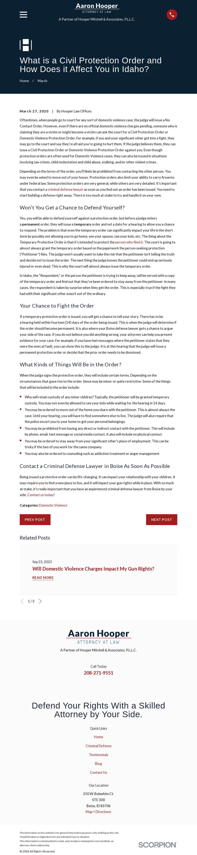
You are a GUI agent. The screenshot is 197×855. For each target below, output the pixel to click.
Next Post (161, 519)
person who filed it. (129, 242)
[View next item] (40, 601)
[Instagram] (93, 686)
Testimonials (98, 755)
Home (98, 737)
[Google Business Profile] (114, 686)
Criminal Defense (98, 746)
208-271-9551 (98, 673)
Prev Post (35, 519)
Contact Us (98, 772)
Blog (98, 763)
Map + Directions (98, 812)
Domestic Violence (53, 505)
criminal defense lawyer (65, 189)
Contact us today (40, 495)
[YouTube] (104, 686)
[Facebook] (82, 686)
